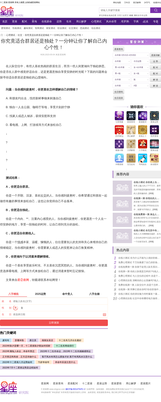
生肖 (68, 21)
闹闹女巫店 (47, 340)
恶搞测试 (84, 28)
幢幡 (131, 15)
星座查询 (58, 383)
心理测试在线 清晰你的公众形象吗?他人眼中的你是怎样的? (139, 280)
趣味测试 (28, 28)
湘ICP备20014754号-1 (75, 389)
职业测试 (61, 28)
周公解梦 (81, 21)
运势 (59, 21)
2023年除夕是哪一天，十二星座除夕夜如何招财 (26, 345)
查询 (34, 21)
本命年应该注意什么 (65, 362)
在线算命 (47, 21)
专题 (155, 21)
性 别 (6, 307)
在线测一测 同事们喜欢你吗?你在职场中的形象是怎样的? (139, 289)
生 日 (6, 314)
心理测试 (96, 21)
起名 (145, 21)
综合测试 (95, 28)
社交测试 (73, 28)
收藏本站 (157, 2)
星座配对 (73, 383)
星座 (14, 21)
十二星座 (87, 383)
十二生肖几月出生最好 (70, 340)
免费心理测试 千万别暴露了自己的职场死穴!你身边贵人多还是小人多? (139, 262)
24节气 (147, 2)
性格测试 (16, 28)
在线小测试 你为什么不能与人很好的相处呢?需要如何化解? (139, 258)
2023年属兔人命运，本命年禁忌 (18, 351)
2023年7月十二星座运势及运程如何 (20, 367)
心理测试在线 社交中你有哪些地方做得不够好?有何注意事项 (139, 298)
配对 (24, 21)
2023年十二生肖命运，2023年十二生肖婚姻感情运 (65, 351)
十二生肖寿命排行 (65, 345)
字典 (136, 21)
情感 (20, 242)
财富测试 (50, 28)
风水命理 (111, 21)
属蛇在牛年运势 (140, 15)
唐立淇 (32, 340)
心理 (38, 77)
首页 (4, 21)
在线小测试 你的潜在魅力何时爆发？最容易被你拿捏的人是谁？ (139, 294)
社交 (20, 35)
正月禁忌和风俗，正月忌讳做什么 (19, 356)
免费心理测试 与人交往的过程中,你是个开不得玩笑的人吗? (139, 276)
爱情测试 (5, 28)
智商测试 (39, 28)
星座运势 (102, 383)
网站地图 (117, 2)
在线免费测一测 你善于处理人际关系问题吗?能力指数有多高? (139, 267)
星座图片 (145, 383)
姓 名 (6, 301)
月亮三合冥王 (123, 15)
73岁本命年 (43, 362)
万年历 (127, 2)
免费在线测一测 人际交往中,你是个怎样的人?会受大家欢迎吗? (139, 285)
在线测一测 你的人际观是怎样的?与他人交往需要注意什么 (139, 271)
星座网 (21, 11)
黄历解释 (137, 2)
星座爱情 (116, 383)
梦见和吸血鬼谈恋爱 (107, 15)
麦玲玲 (5, 340)
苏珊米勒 (19, 340)
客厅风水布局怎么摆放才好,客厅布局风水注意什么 (67, 356)
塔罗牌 (125, 21)
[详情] (151, 193)
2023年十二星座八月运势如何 (17, 362)
